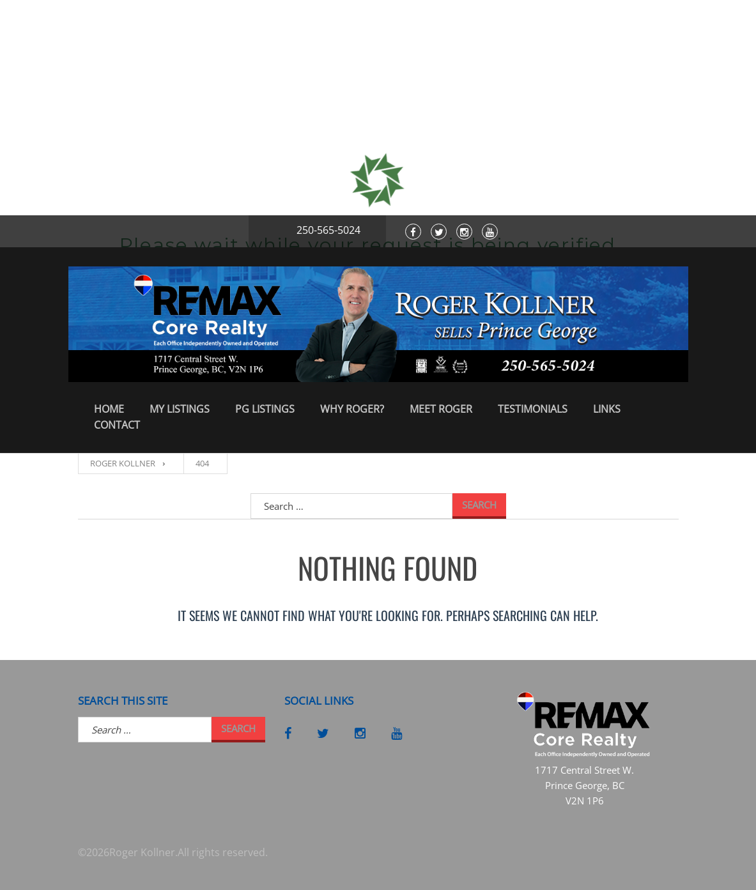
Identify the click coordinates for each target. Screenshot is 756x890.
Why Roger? (352, 409)
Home (109, 409)
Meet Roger (441, 409)
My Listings (180, 409)
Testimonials (532, 409)
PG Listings (265, 409)
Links (607, 409)
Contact (117, 425)
